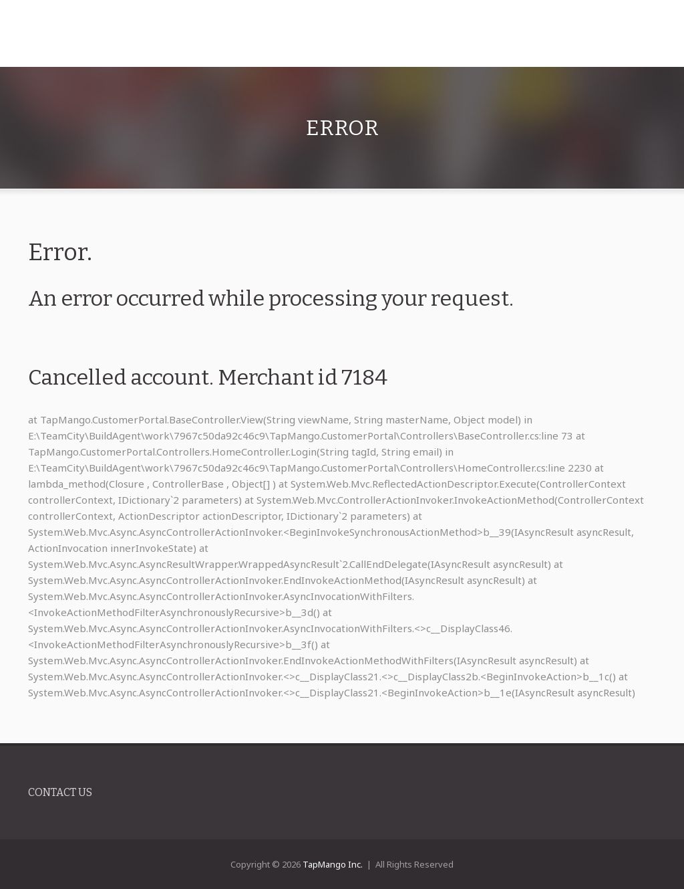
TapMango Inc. (333, 864)
